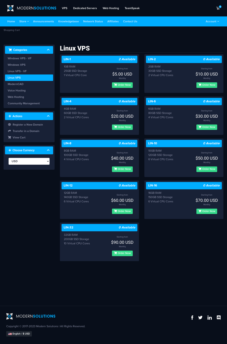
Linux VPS (14, 77)
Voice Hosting (17, 90)
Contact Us (130, 21)
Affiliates (113, 21)
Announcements (43, 21)
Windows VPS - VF (19, 58)
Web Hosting (111, 8)
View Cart (16, 137)
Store (22, 21)
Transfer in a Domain (23, 131)
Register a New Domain (25, 124)
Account (211, 21)
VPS (64, 8)
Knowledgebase (68, 21)
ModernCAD (15, 84)
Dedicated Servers (85, 8)
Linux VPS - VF (17, 71)
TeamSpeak (132, 8)
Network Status (93, 21)
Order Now (122, 84)
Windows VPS (17, 64)
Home (11, 21)
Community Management (24, 103)
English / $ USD (19, 334)
